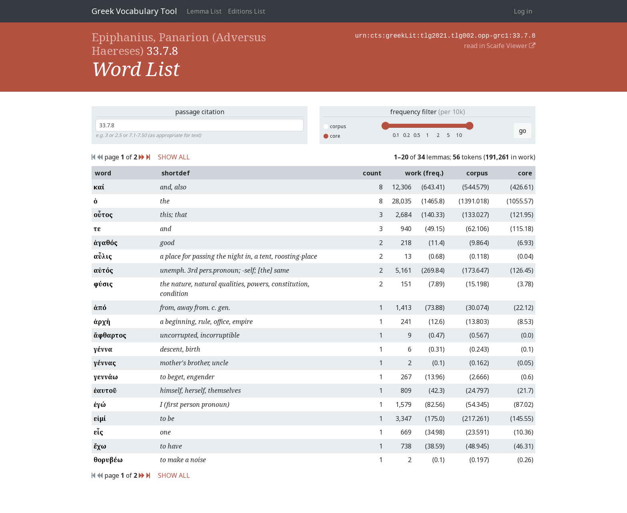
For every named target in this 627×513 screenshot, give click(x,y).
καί (99, 187)
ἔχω (100, 446)
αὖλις (103, 256)
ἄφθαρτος (110, 335)
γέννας (105, 362)
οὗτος (103, 214)
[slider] (385, 126)
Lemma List (204, 11)
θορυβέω (108, 459)
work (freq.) (424, 173)
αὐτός (103, 270)
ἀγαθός (106, 242)
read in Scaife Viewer (499, 44)
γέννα (103, 349)
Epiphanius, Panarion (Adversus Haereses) (179, 43)
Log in (523, 11)
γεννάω (106, 376)
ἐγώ (100, 404)
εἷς (98, 432)
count (372, 173)
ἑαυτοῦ (105, 390)
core (331, 136)
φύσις (103, 284)
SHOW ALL (174, 157)
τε (97, 228)
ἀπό (100, 307)
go (522, 130)
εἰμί (100, 418)
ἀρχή (102, 321)
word (103, 173)
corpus (334, 126)
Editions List (246, 11)
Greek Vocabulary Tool (134, 11)
